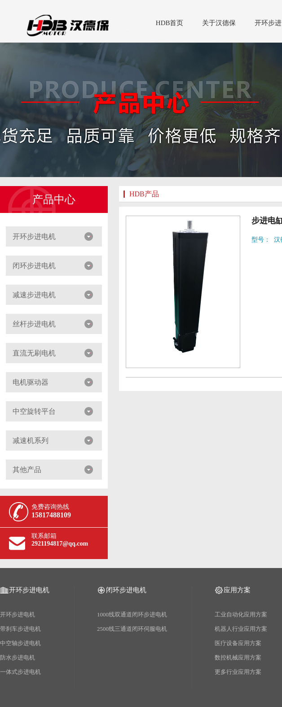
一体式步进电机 (20, 671)
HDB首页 (170, 22)
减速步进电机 (34, 295)
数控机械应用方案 (238, 657)
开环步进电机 (34, 236)
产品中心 (53, 199)
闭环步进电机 (34, 265)
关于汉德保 (219, 22)
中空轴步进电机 (20, 643)
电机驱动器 (30, 382)
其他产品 (27, 469)
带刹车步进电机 (20, 628)
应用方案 (237, 590)
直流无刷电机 (34, 353)
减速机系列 (30, 440)
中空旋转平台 (34, 411)
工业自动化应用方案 (241, 614)
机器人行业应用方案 (241, 628)
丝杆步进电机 (34, 324)
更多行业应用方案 (238, 671)
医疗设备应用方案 (238, 643)
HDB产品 (144, 194)
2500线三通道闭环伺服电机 (132, 628)
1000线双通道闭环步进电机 (132, 614)
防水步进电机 (17, 657)
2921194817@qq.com (59, 543)
